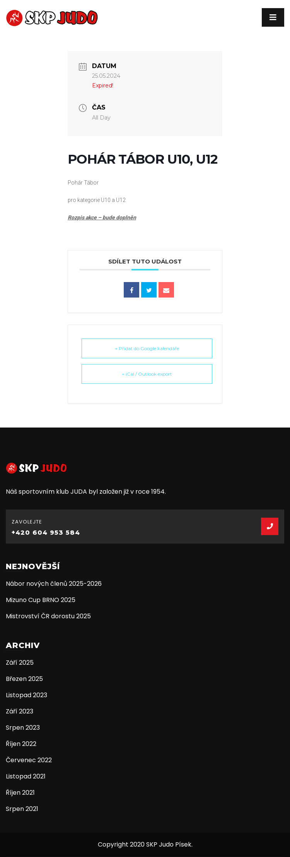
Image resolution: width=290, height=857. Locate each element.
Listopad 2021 (26, 776)
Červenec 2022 (29, 760)
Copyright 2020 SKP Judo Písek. (145, 844)
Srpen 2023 (23, 727)
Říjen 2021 (20, 792)
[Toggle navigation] (273, 17)
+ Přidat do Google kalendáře (147, 348)
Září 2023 (19, 711)
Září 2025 (20, 662)
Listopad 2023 (26, 695)
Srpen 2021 (22, 808)
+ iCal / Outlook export (147, 374)
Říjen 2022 (21, 743)
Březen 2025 (24, 678)
